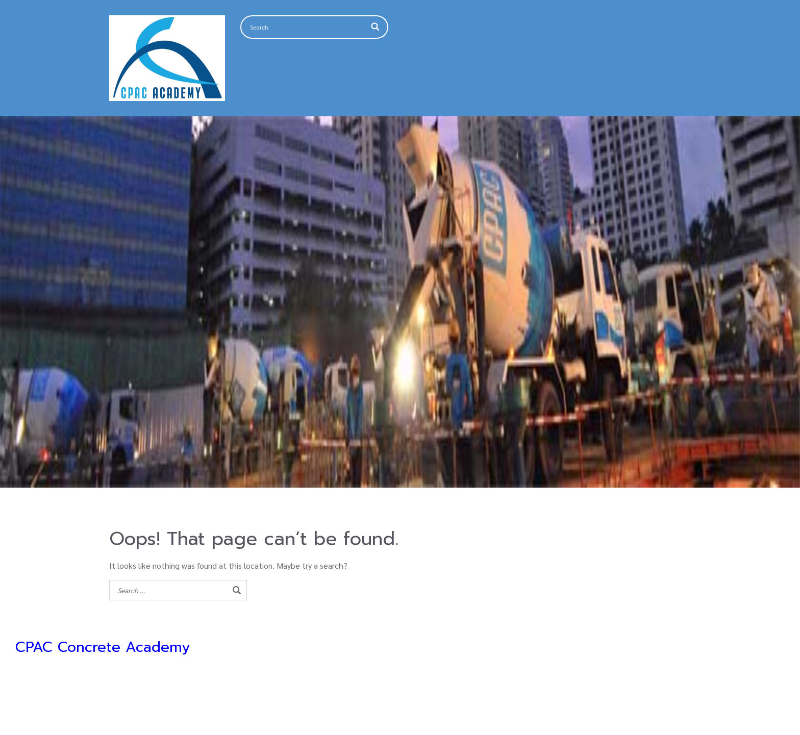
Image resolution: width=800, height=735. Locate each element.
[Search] (375, 27)
